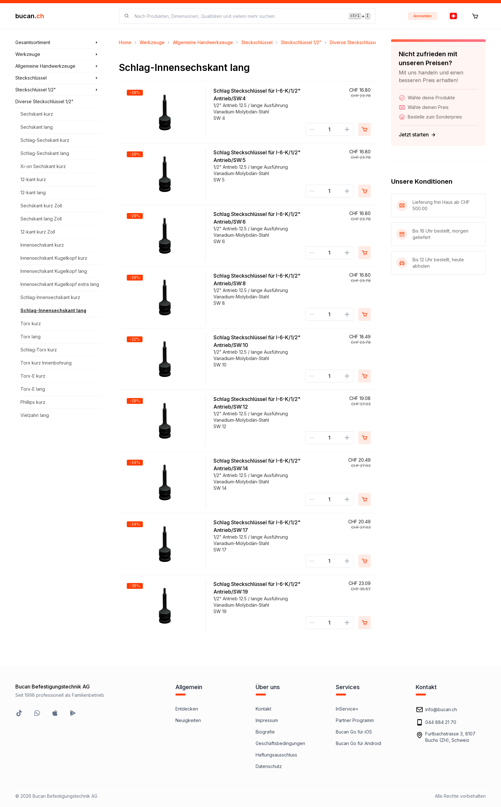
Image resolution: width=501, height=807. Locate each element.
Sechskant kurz (36, 114)
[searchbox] (238, 16)
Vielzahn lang (34, 415)
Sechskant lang (36, 127)
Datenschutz (269, 766)
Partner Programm (355, 720)
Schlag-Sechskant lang (44, 153)
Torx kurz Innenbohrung (46, 362)
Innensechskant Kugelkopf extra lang (59, 284)
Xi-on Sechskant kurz (43, 166)
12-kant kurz (33, 179)
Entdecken (186, 708)
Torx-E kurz (32, 376)
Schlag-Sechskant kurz (44, 140)
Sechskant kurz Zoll (41, 205)
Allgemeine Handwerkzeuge (203, 42)
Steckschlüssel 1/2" (301, 42)
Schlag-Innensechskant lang (53, 310)
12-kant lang (33, 192)
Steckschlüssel (257, 42)
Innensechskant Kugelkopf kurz (53, 258)
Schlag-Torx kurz (38, 349)
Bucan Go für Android (358, 743)
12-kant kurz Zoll (37, 231)
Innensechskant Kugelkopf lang (53, 271)
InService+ (347, 708)
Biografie (265, 731)
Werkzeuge (152, 42)
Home (125, 42)
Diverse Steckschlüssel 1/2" (359, 42)
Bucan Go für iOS (354, 731)
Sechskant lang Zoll (41, 218)
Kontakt (263, 708)
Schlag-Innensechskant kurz (50, 297)
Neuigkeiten (188, 720)
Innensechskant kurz (42, 245)
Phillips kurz (32, 402)
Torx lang (30, 336)
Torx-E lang (32, 389)
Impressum (267, 720)
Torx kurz (30, 323)
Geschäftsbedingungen (280, 743)
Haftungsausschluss (276, 754)
